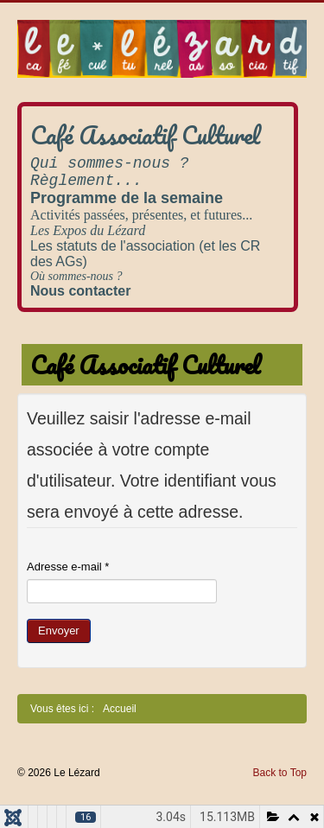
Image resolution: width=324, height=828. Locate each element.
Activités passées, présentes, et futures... (141, 214)
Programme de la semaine (126, 198)
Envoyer (58, 630)
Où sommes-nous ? (76, 276)
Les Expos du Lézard (87, 230)
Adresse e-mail (68, 566)
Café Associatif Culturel (145, 135)
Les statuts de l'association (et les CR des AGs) (145, 254)
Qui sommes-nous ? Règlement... (109, 172)
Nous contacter (80, 290)
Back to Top (280, 773)
